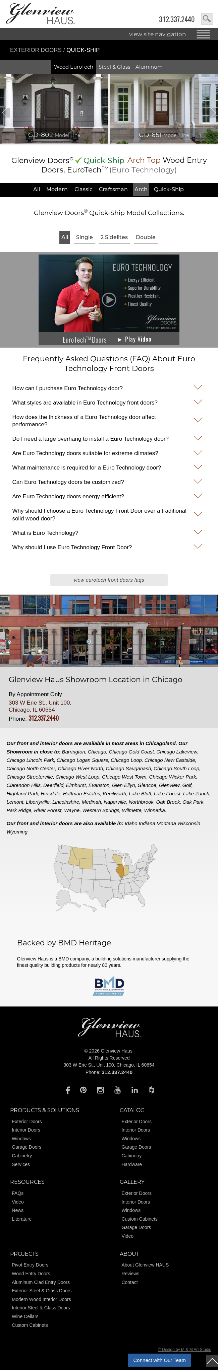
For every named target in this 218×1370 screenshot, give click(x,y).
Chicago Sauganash (128, 768)
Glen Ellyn (123, 785)
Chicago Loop (126, 760)
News (17, 1210)
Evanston (99, 785)
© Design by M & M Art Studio (184, 1349)
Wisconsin (188, 823)
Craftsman (113, 189)
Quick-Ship (169, 189)
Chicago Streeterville (30, 777)
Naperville (115, 802)
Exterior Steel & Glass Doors (41, 1290)
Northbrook (141, 802)
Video (18, 1202)
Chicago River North (80, 768)
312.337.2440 (177, 19)
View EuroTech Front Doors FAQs (109, 580)
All (36, 189)
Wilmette (132, 810)
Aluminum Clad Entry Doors (41, 1282)
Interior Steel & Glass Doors (41, 1307)
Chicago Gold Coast (131, 751)
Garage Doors (26, 1147)
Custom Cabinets (139, 1219)
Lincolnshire (65, 802)
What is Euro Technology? (45, 533)
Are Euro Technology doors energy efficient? (68, 496)
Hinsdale (50, 793)
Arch (141, 189)
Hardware (131, 1164)
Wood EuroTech (73, 67)
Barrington (73, 751)
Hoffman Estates (81, 793)
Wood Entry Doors (31, 1273)
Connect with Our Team (159, 1360)
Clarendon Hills (24, 785)
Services (21, 1164)
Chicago (97, 751)
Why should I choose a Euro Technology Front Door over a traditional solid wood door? (99, 514)
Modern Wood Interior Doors (41, 1299)
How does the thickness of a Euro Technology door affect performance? (84, 421)
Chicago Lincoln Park (30, 760)
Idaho (131, 823)
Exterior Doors (36, 50)
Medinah (91, 802)
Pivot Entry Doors (30, 1265)
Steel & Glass (114, 67)
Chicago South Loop (176, 768)
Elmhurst (76, 785)
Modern (57, 189)
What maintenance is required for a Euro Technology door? (86, 467)
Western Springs (100, 810)
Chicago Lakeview (176, 751)
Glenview (169, 785)
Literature (22, 1219)
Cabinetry (22, 1155)
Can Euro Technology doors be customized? (68, 482)
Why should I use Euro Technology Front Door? (72, 547)
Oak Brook (168, 802)
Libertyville (38, 802)
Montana (166, 823)
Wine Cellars (25, 1316)
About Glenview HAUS (145, 1265)
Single (84, 237)
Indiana (147, 823)
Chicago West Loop (78, 777)
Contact (129, 1282)
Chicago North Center (31, 768)
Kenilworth (114, 793)
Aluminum (149, 67)
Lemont (15, 802)
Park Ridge (19, 810)
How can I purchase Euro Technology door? (67, 388)
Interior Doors (26, 1130)
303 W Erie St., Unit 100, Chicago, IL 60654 (40, 706)
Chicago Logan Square (82, 760)
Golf (187, 785)
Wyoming (17, 832)
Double (146, 237)
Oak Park (193, 802)
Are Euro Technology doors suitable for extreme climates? (85, 453)
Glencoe (147, 785)
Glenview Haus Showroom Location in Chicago (95, 679)
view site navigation (157, 34)
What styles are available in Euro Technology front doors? (84, 403)
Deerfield (53, 785)
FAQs (17, 1193)
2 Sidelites (114, 237)
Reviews (130, 1273)
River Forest (47, 810)
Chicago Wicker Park (172, 777)
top (212, 1361)
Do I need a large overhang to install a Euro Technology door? (90, 439)
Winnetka (154, 810)
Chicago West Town (124, 777)
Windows (21, 1138)
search (207, 19)
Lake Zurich (196, 793)
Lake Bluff (140, 793)
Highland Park (22, 793)
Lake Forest (167, 793)
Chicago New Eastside (170, 760)
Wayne (71, 810)
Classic (83, 189)
